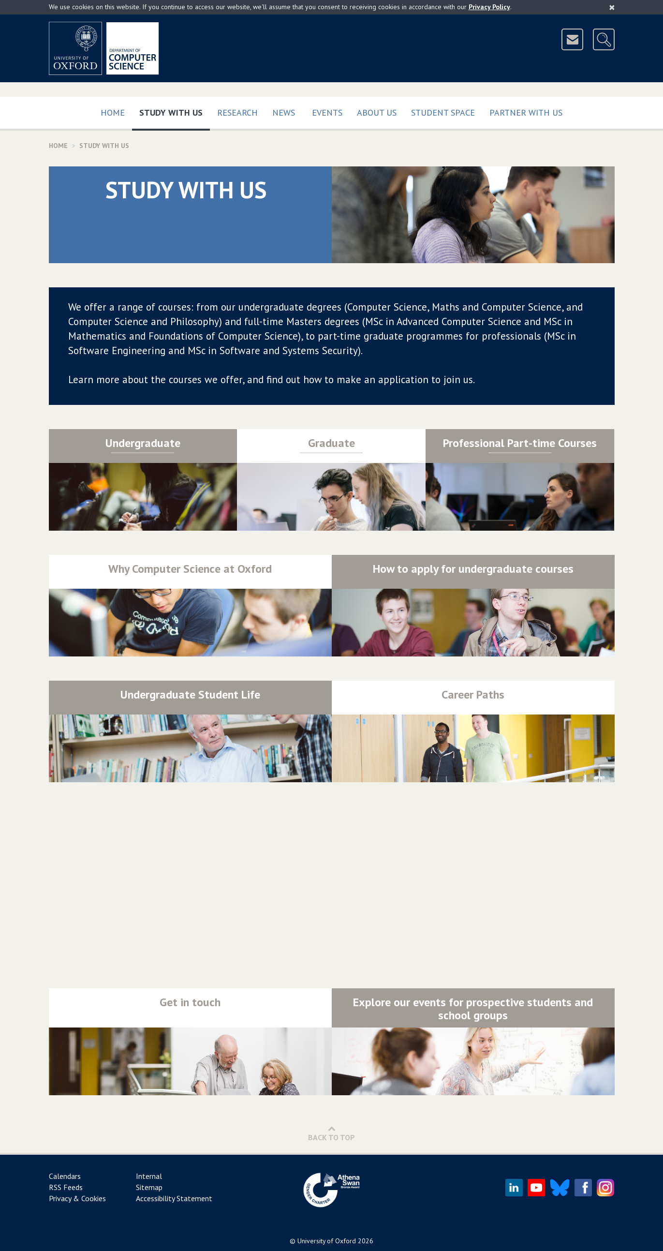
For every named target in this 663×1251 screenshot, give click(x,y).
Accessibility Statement (174, 1198)
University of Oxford (326, 1240)
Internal (149, 1176)
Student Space (443, 112)
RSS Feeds (66, 1187)
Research (237, 112)
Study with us (174, 110)
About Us (377, 112)
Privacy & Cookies (77, 1198)
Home (113, 112)
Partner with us (525, 112)
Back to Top (331, 1133)
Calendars (65, 1176)
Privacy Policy (489, 6)
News (283, 112)
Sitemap (149, 1187)
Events (327, 112)
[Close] (612, 7)
